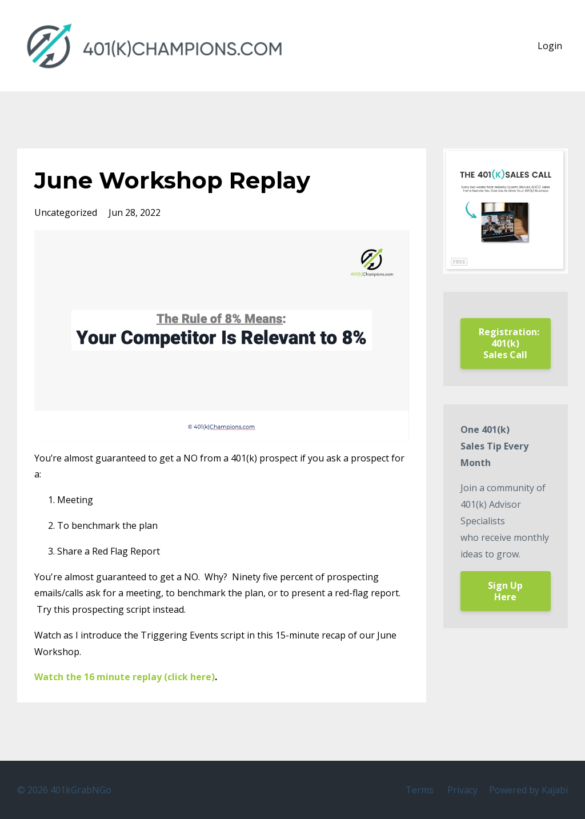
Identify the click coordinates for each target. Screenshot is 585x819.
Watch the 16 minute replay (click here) (124, 677)
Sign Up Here (505, 591)
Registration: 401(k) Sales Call (509, 343)
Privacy (462, 790)
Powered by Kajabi (528, 790)
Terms (420, 790)
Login (550, 45)
